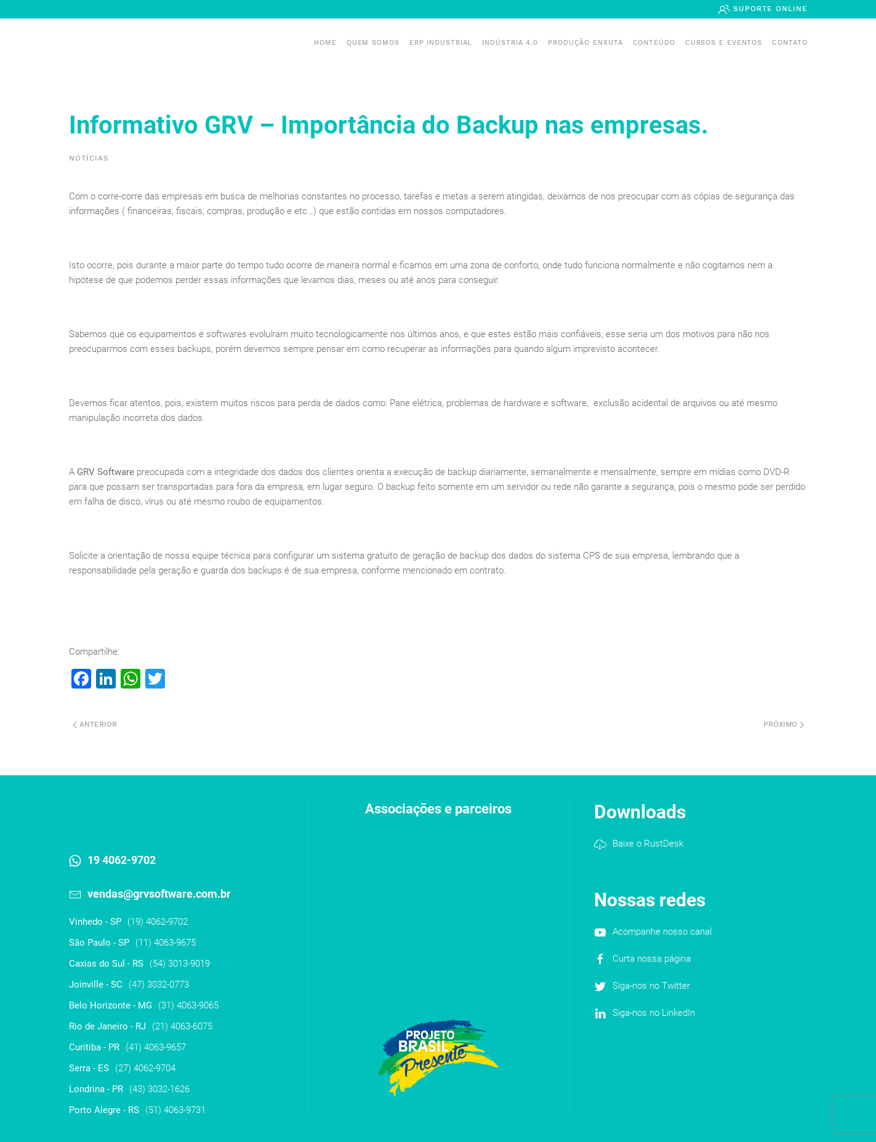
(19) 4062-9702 (157, 921)
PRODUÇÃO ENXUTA (585, 43)
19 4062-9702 (121, 859)
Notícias (89, 158)
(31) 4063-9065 (188, 1005)
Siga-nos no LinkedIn (654, 1012)
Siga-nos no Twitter (651, 985)
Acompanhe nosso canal (662, 931)
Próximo (783, 724)
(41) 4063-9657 (156, 1047)
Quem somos (373, 43)
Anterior (95, 724)
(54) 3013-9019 (180, 963)
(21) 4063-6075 (182, 1026)
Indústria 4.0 (510, 43)
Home (325, 43)
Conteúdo (654, 43)
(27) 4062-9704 (145, 1068)
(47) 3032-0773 (159, 984)
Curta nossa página (652, 958)
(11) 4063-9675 (165, 942)
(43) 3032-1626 (159, 1089)
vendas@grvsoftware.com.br (159, 893)
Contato (789, 43)
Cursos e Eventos (723, 43)
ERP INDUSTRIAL (441, 43)
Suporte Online (769, 8)
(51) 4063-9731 (175, 1110)
